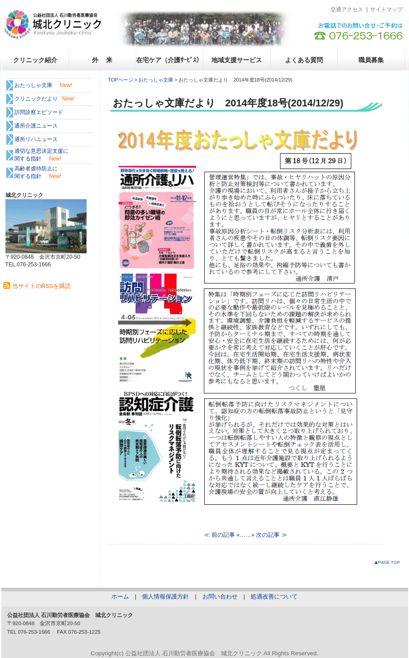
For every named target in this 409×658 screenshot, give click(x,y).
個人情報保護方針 (165, 596)
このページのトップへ (389, 564)
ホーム (120, 596)
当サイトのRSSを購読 (41, 286)
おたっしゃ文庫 (155, 79)
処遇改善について (274, 596)
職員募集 (371, 60)
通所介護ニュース (36, 126)
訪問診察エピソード (38, 112)
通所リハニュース (36, 139)
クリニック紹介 (35, 60)
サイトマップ (386, 9)
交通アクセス (347, 9)
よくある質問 (304, 60)
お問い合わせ (220, 596)
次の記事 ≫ (271, 534)
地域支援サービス (236, 60)
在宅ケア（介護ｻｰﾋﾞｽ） (169, 60)
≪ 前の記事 (219, 534)
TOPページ (120, 79)
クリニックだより (36, 99)
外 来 (102, 60)
